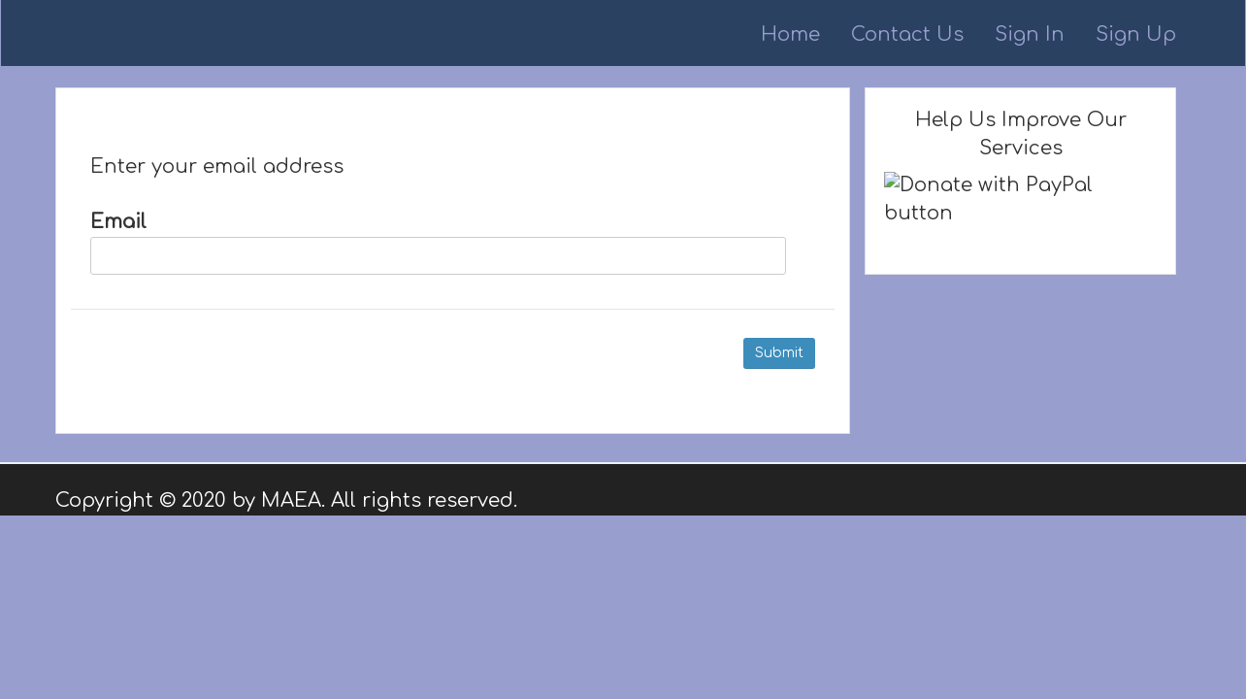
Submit (779, 353)
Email (438, 243)
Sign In (1030, 34)
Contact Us (907, 34)
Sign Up (1136, 34)
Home (790, 34)
